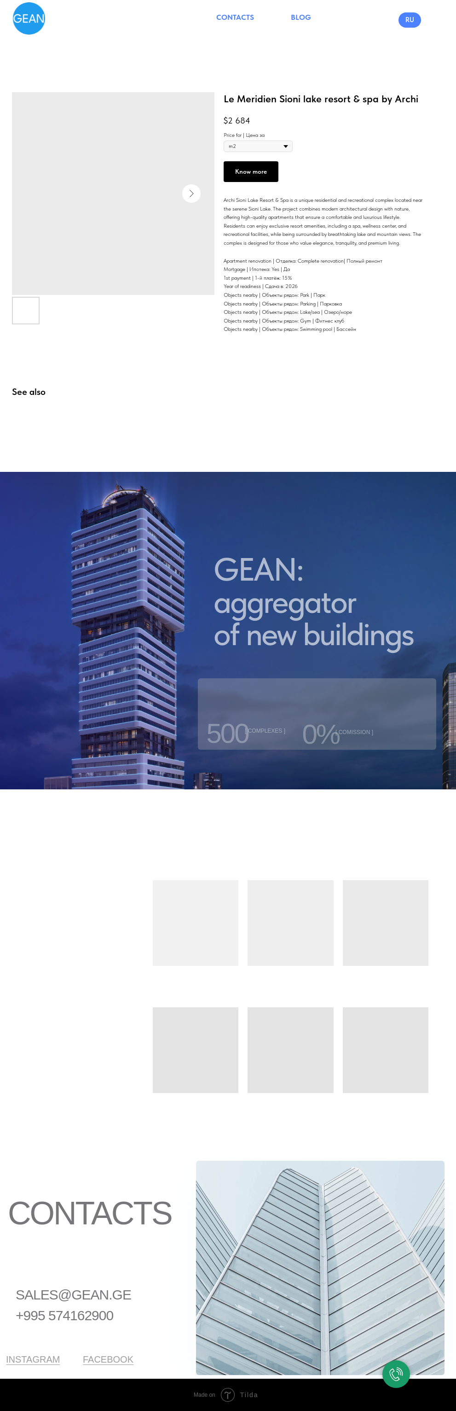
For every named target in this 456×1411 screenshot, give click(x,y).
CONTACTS (235, 17)
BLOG (301, 17)
